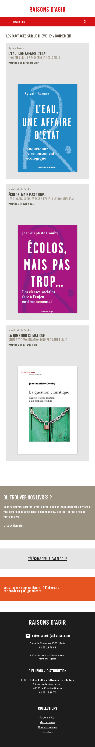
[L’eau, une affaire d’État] (47, 111)
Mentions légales (47, 659)
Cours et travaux (47, 727)
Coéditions (47, 732)
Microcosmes (47, 722)
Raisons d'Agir (47, 717)
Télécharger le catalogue (47, 558)
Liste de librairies (13, 525)
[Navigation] (16, 21)
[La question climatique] (47, 393)
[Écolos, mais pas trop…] (47, 252)
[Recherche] (85, 21)
